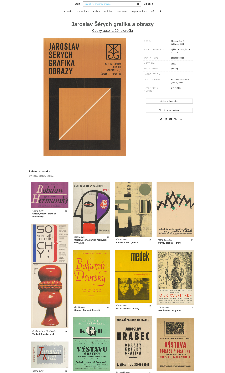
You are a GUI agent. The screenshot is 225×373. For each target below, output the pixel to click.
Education (122, 17)
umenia (148, 9)
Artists (96, 17)
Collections (83, 17)
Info (153, 17)
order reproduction (169, 116)
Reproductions (139, 17)
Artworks (68, 17)
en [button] (202, 4)
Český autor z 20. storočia (112, 36)
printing (174, 74)
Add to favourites (169, 107)
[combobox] (112, 9)
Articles (108, 17)
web (77, 9)
